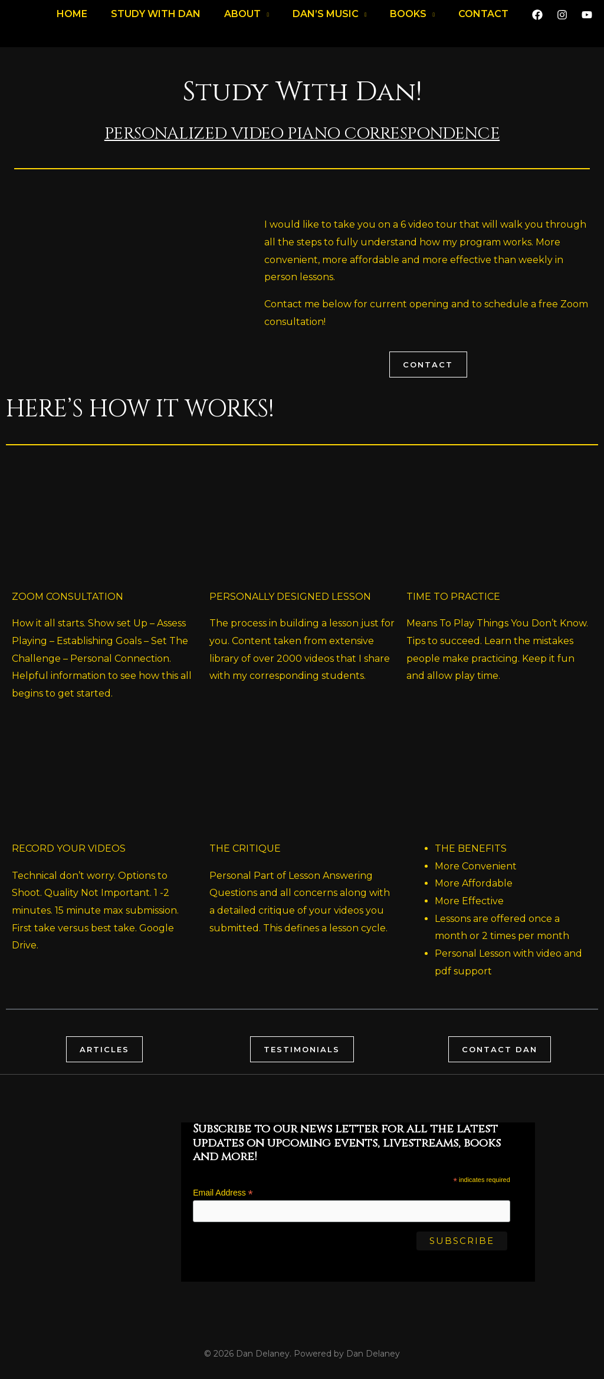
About (242, 20)
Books (408, 20)
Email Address (223, 1194)
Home (72, 20)
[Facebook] (537, 21)
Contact (483, 20)
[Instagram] (562, 21)
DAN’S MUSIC (326, 20)
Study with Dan (156, 20)
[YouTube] (587, 21)
